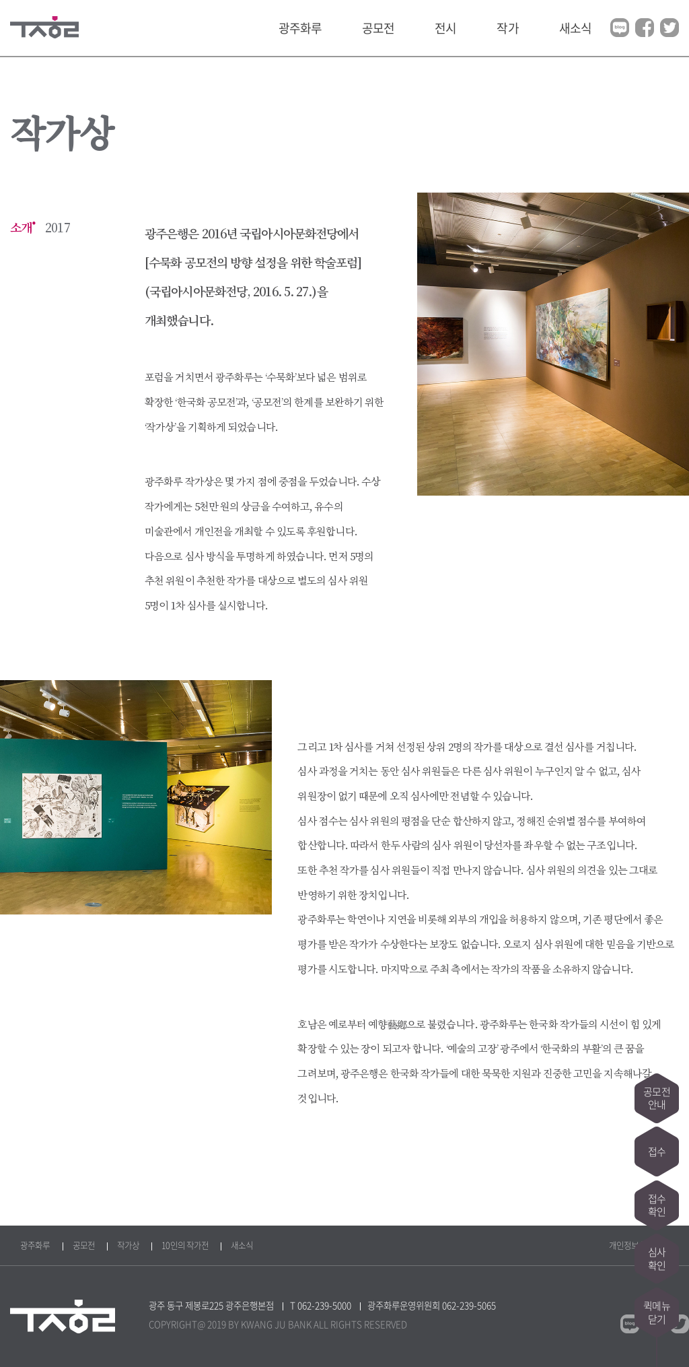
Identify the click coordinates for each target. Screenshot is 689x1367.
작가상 (128, 1244)
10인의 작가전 (185, 1244)
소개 (21, 228)
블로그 (619, 27)
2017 (57, 228)
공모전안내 (656, 1097)
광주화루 (300, 28)
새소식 (575, 28)
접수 (656, 1150)
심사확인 (656, 1258)
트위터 (669, 27)
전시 (445, 28)
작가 (507, 28)
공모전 (378, 28)
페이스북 (644, 27)
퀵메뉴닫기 (656, 1312)
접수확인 (656, 1205)
